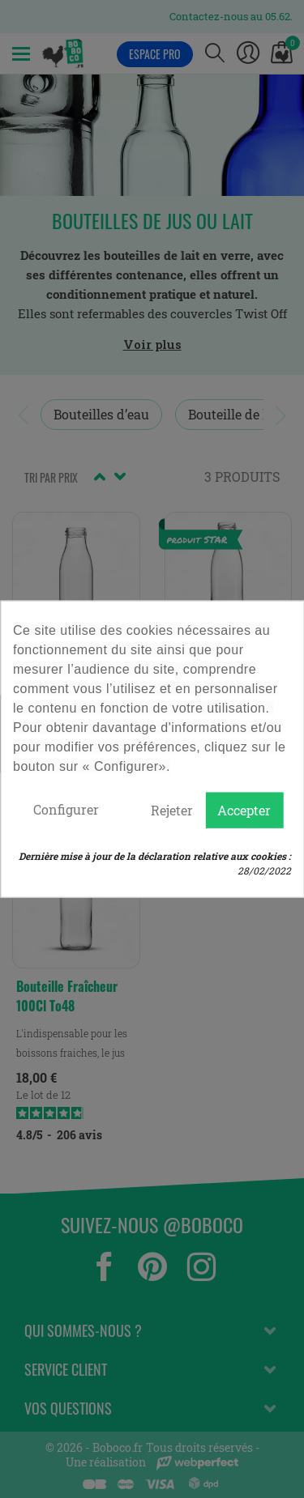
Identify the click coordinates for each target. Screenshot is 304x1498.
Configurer (66, 809)
